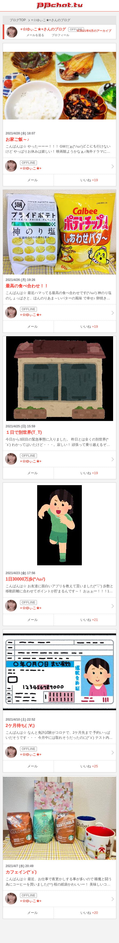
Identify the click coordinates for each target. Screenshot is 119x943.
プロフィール (60, 35)
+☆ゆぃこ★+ (59, 166)
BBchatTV (60, 5)
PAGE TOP (109, 929)
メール (32, 180)
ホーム (5, 5)
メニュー (113, 5)
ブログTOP (18, 20)
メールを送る (35, 35)
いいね (89, 180)
